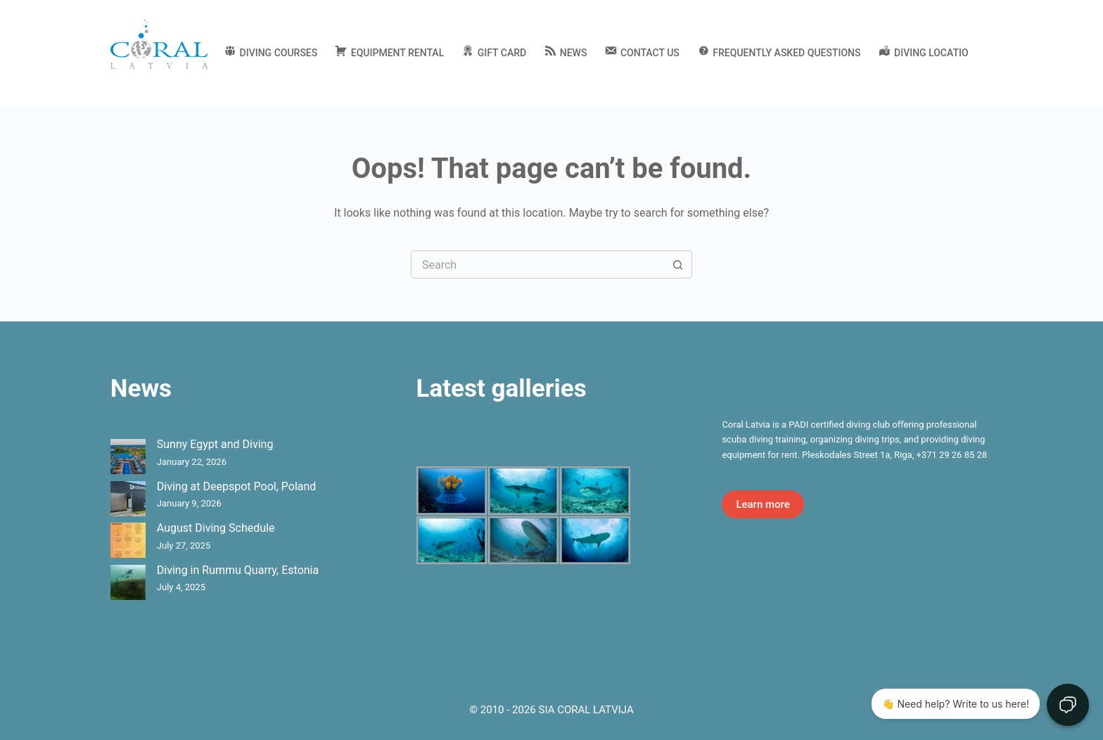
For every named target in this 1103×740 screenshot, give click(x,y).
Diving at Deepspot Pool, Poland (237, 486)
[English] (987, 53)
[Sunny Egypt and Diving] (128, 456)
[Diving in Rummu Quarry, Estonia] (128, 582)
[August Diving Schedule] (128, 540)
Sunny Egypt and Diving (215, 444)
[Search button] (678, 264)
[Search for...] (537, 264)
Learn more (762, 504)
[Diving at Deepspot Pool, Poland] (128, 498)
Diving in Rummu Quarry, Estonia (238, 570)
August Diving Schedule (216, 528)
